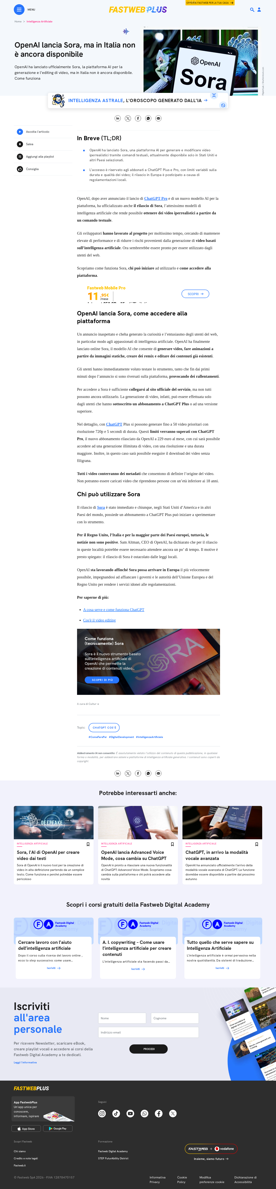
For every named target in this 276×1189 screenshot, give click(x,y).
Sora (101, 507)
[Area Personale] (259, 10)
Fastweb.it (20, 1165)
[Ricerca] (252, 10)
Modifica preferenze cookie (212, 1179)
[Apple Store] (26, 1128)
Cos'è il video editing (99, 620)
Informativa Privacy (158, 1179)
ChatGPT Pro (156, 198)
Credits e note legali (26, 1158)
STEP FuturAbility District (113, 1158)
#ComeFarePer (98, 737)
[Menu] (24, 9)
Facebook (138, 118)
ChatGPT (114, 424)
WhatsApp (148, 118)
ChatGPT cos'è (104, 727)
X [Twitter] (128, 118)
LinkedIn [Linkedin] (118, 118)
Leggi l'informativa (25, 1062)
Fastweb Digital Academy (113, 1151)
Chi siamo (20, 1151)
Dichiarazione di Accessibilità (245, 1179)
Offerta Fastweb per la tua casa (207, 2)
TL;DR (111, 138)
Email (158, 118)
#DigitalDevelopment (121, 737)
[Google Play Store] (57, 1128)
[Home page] (138, 10)
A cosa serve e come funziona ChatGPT (113, 610)
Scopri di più (102, 680)
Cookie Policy (182, 1179)
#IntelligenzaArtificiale (149, 737)
